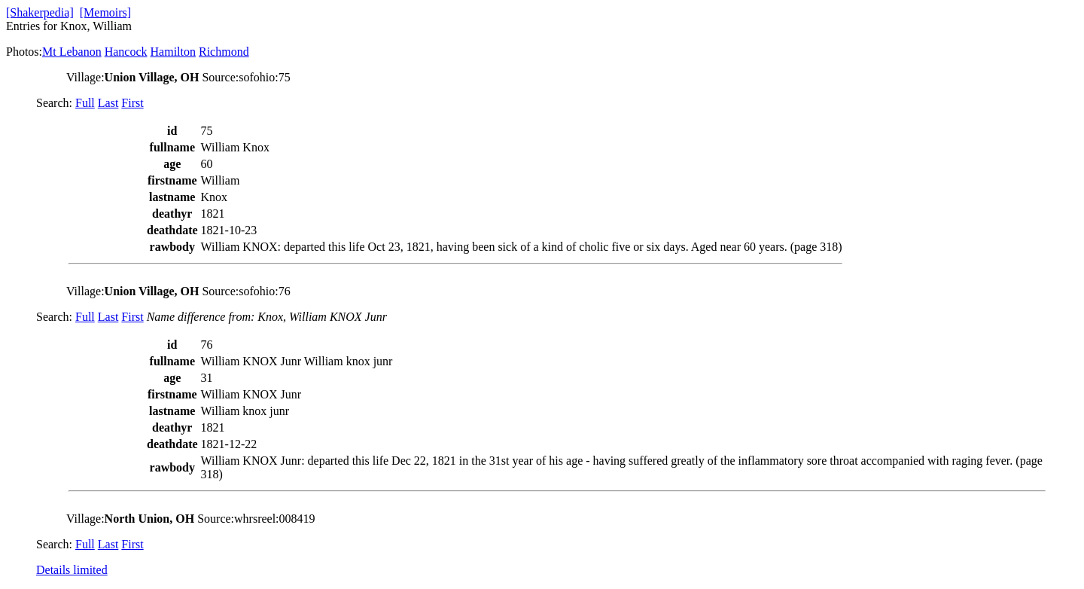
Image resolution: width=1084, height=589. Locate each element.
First (132, 102)
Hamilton (173, 51)
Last (108, 102)
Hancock (126, 51)
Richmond (224, 51)
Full (85, 102)
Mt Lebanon (72, 51)
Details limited (72, 569)
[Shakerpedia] (40, 12)
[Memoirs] (105, 12)
